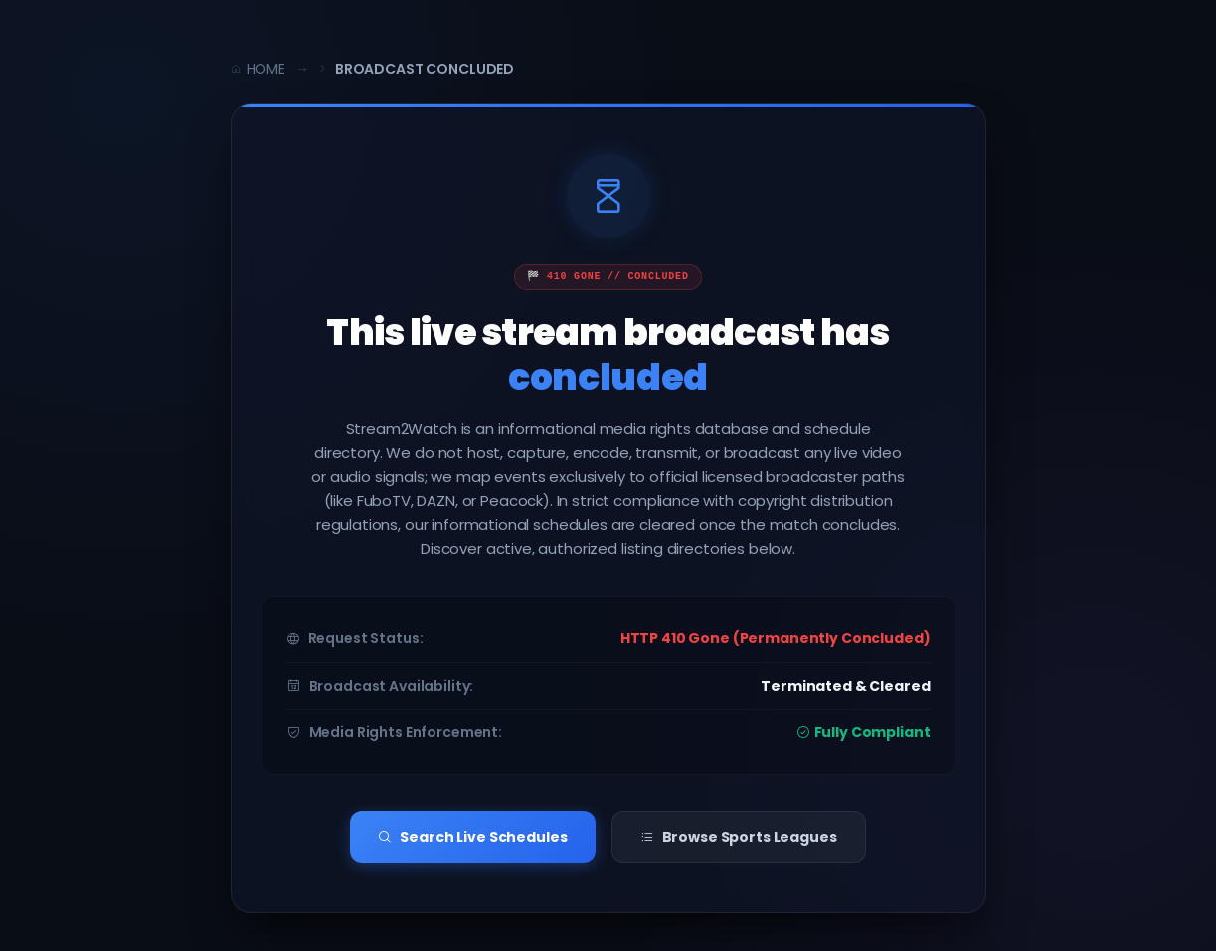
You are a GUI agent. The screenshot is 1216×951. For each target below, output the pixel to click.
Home (258, 69)
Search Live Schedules (472, 835)
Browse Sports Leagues (738, 835)
